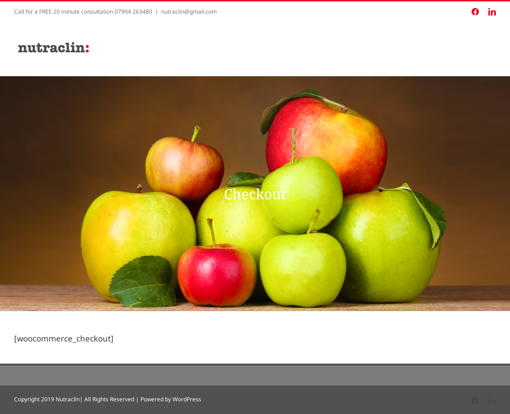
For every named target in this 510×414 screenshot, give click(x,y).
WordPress (187, 399)
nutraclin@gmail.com (189, 12)
